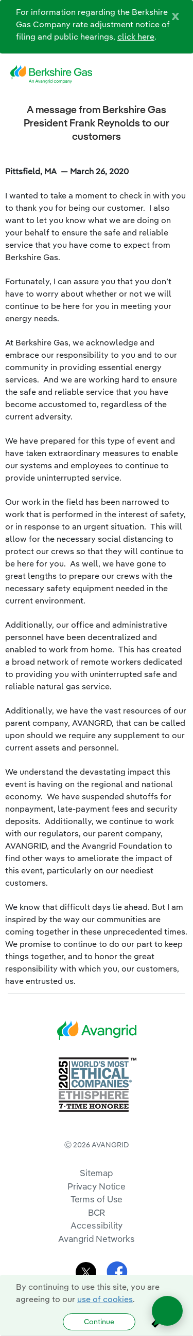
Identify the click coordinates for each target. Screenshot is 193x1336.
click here (135, 36)
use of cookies (105, 1299)
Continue (99, 1321)
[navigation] (177, 74)
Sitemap (96, 1172)
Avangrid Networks (96, 1238)
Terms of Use (97, 1199)
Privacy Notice (96, 1186)
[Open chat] (167, 1311)
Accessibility (97, 1225)
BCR (97, 1212)
